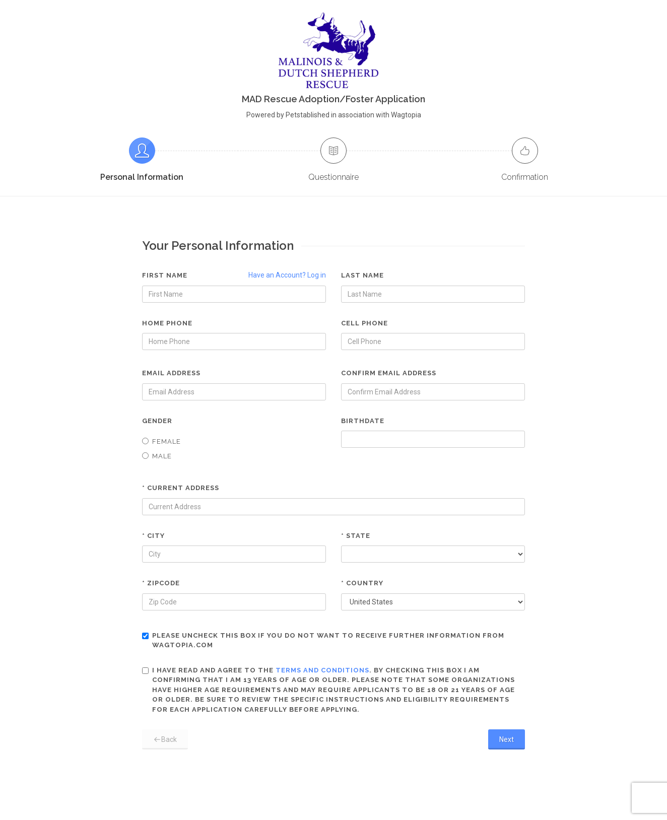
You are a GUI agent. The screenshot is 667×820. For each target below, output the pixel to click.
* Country (362, 583)
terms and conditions (322, 670)
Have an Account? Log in (287, 275)
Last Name (362, 275)
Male (157, 456)
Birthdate (362, 421)
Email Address (171, 373)
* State (355, 535)
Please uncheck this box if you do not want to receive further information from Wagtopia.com (323, 640)
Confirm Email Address (388, 373)
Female (161, 441)
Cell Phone (364, 323)
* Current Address (180, 488)
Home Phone (167, 323)
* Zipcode (161, 583)
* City (153, 535)
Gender (157, 421)
